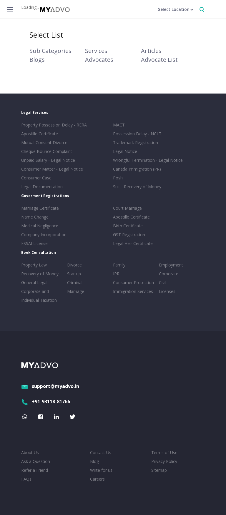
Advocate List (159, 60)
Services (96, 51)
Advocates (99, 60)
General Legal (34, 282)
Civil (162, 282)
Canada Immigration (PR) (137, 169)
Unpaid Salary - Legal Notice (48, 160)
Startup (74, 273)
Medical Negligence (39, 226)
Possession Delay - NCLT (137, 133)
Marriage (75, 291)
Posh (118, 178)
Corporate (168, 273)
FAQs (26, 479)
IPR (116, 273)
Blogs (37, 60)
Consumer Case (36, 178)
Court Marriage (127, 208)
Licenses (167, 291)
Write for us (101, 470)
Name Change (35, 217)
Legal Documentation (42, 186)
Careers (97, 479)
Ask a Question (35, 461)
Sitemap (159, 470)
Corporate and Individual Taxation (39, 296)
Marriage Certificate (40, 208)
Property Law (34, 265)
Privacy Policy (164, 461)
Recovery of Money (40, 273)
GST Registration (129, 234)
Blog (94, 461)
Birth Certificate (128, 226)
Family (119, 265)
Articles (151, 51)
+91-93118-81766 (45, 401)
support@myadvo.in (50, 386)
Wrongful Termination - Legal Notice (148, 160)
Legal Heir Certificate (133, 243)
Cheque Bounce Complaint (46, 151)
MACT (119, 125)
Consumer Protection (133, 282)
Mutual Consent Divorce (44, 142)
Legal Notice (125, 151)
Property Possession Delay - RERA (54, 125)
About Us (30, 452)
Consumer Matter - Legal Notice (52, 169)
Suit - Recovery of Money (137, 186)
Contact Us (100, 452)
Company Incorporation (44, 234)
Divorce (74, 265)
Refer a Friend (34, 470)
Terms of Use (164, 452)
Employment (171, 265)
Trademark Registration (135, 142)
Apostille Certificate (39, 133)
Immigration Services (133, 291)
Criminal (74, 282)
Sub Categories (50, 51)
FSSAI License (34, 243)
